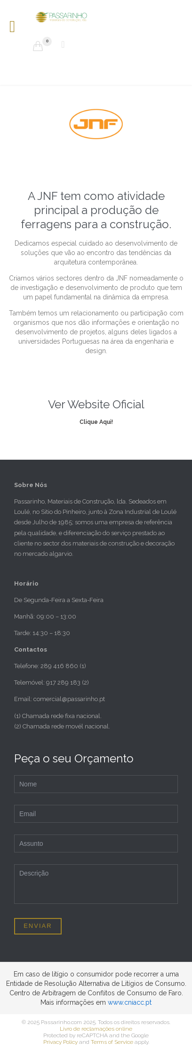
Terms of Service (112, 1042)
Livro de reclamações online (96, 1028)
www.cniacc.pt (130, 1002)
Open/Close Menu (17, 27)
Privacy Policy (60, 1042)
